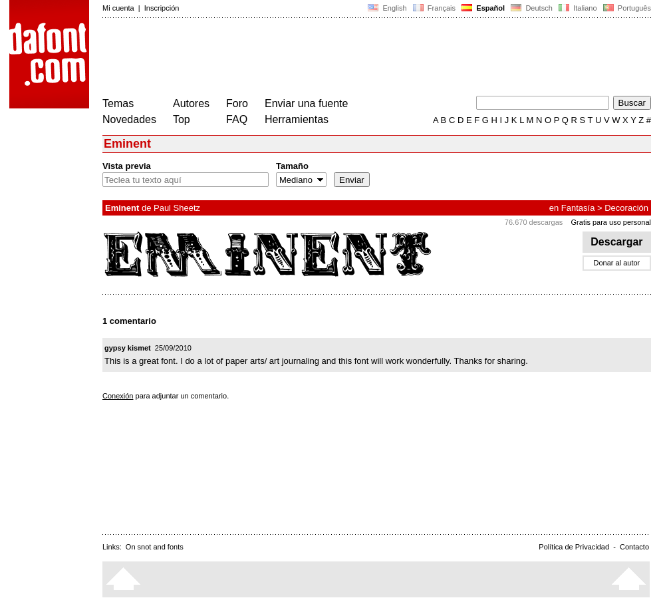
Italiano (578, 8)
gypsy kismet (127, 348)
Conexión (117, 396)
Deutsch (532, 8)
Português (626, 8)
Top (181, 119)
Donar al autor (617, 263)
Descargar (617, 241)
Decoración (626, 208)
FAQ (236, 119)
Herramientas (297, 119)
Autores (191, 103)
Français (434, 8)
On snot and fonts (155, 547)
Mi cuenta (118, 8)
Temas (118, 103)
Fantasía (578, 208)
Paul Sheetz (177, 208)
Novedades (129, 119)
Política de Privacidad (574, 547)
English (387, 8)
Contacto (634, 547)
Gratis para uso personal (611, 222)
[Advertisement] (344, 58)
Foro (237, 103)
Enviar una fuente (306, 103)
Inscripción (162, 8)
